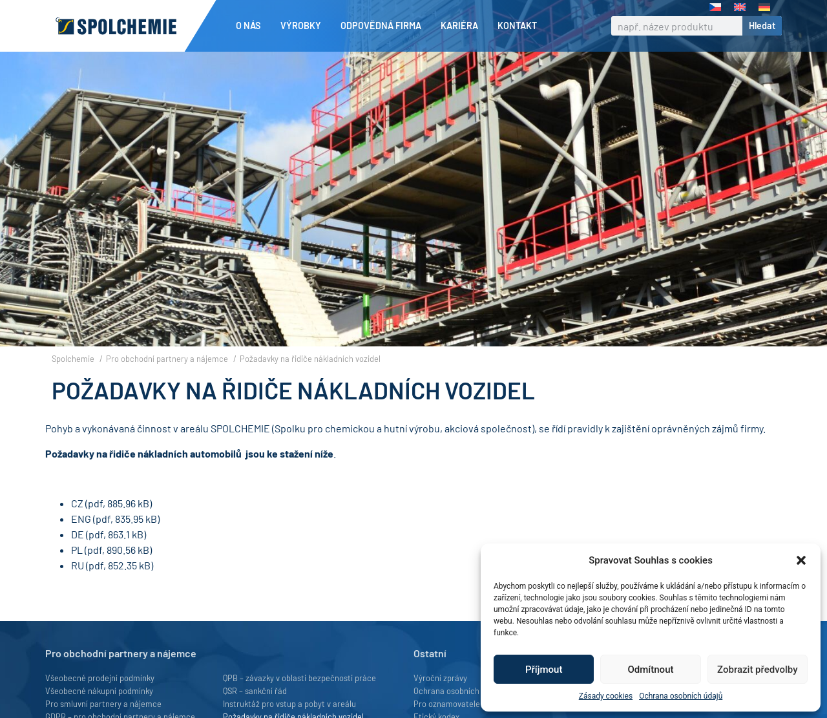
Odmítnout (651, 669)
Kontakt (517, 25)
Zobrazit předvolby (757, 669)
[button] (801, 560)
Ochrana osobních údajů (680, 696)
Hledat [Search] (762, 25)
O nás (251, 25)
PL (77, 571)
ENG (81, 540)
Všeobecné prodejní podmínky (99, 700)
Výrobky (304, 25)
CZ (77, 525)
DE (77, 556)
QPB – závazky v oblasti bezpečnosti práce (299, 700)
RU (77, 587)
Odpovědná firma (384, 25)
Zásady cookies (606, 696)
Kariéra (463, 25)
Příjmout (543, 669)
